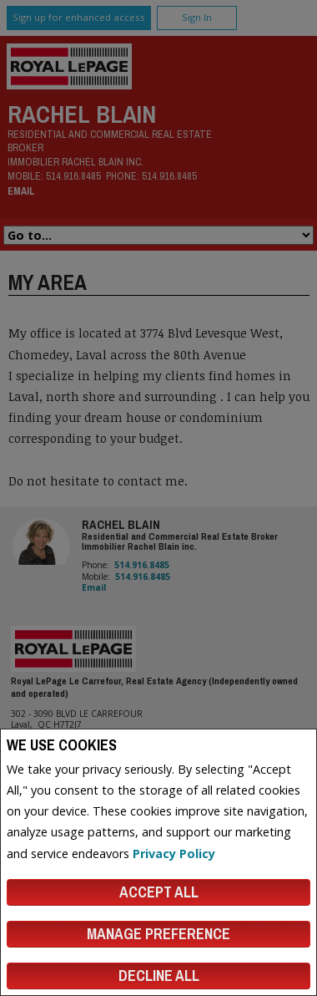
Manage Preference (158, 933)
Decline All (158, 975)
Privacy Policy (174, 853)
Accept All (159, 892)
